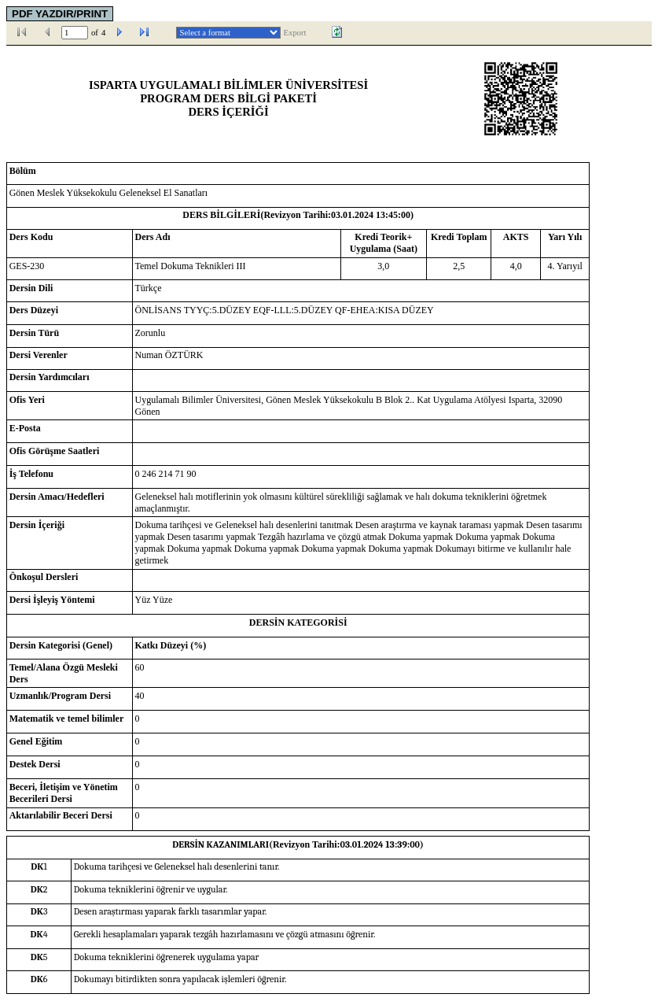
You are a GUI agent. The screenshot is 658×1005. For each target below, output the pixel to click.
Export (295, 32)
